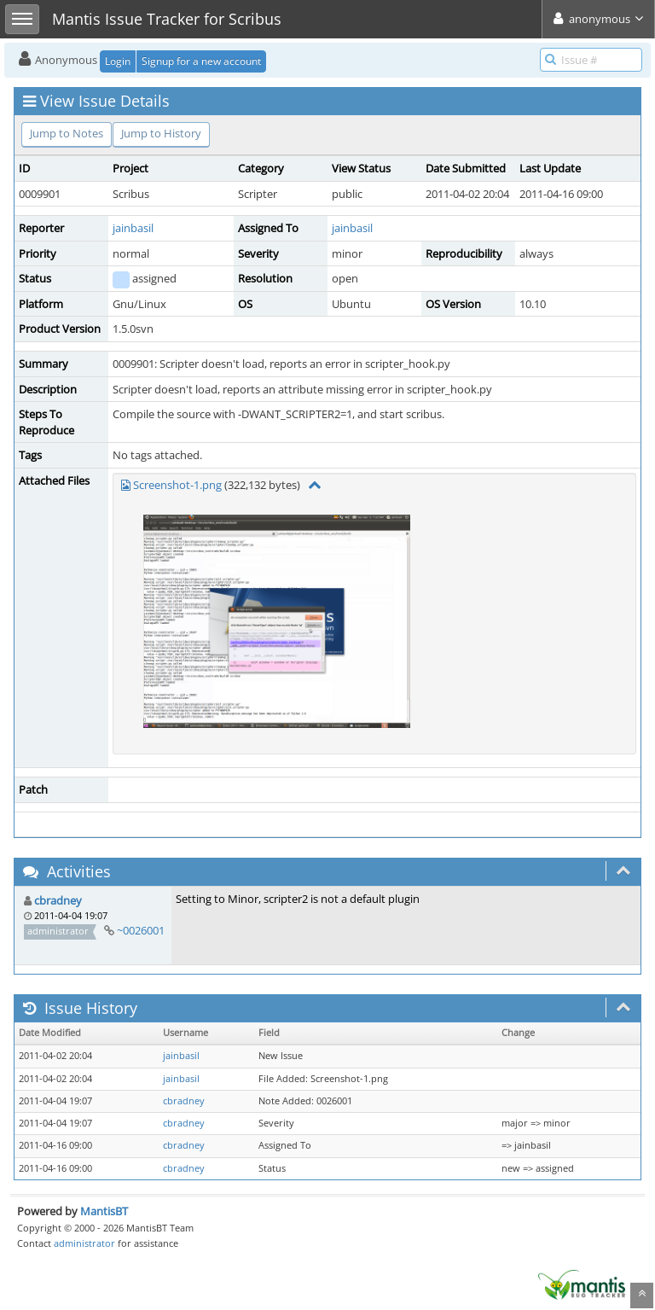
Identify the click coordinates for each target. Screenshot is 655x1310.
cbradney (58, 900)
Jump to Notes (66, 133)
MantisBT (104, 1211)
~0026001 (141, 930)
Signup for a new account (201, 61)
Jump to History (161, 133)
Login (117, 61)
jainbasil (133, 228)
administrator (84, 1243)
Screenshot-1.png (177, 484)
